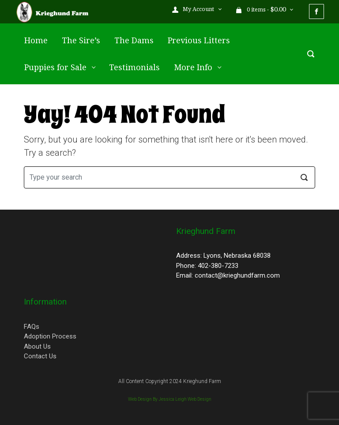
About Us (37, 346)
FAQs (31, 327)
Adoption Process (50, 336)
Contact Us (40, 356)
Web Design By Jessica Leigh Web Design (169, 399)
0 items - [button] (261, 9)
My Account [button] (194, 9)
